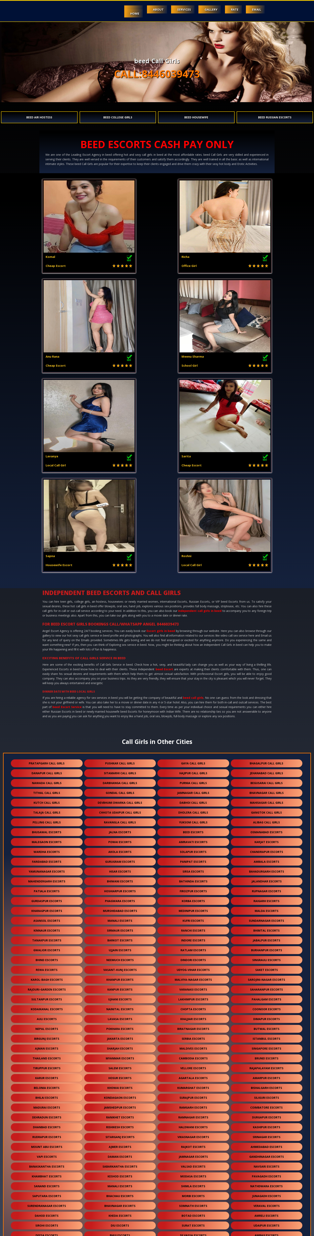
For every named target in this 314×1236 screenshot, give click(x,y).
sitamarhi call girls (120, 574)
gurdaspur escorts (46, 701)
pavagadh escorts (266, 977)
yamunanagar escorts (47, 672)
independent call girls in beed (200, 411)
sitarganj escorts (120, 937)
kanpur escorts (119, 790)
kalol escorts (193, 1134)
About (143, 9)
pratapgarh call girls (47, 564)
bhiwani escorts (120, 682)
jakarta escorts (120, 839)
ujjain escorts (120, 751)
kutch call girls (47, 603)
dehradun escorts (46, 918)
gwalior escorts (46, 751)
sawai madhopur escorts (120, 1183)
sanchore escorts (193, 1164)
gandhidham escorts (46, 1124)
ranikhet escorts (120, 918)
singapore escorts (266, 849)
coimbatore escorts (266, 908)
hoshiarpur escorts (120, 692)
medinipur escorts (193, 711)
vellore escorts (193, 869)
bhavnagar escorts (119, 1006)
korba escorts (193, 701)
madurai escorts (46, 908)
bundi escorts (47, 1105)
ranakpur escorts (46, 1173)
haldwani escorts (193, 928)
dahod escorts (46, 1016)
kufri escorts (193, 721)
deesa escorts (47, 1036)
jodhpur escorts (120, 1046)
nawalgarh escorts (193, 1105)
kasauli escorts (46, 1085)
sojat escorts (266, 1173)
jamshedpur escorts (120, 908)
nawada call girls (47, 583)
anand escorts (266, 1105)
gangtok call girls (266, 613)
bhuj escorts (120, 1036)
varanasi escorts (193, 790)
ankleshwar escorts (120, 1114)
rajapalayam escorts (266, 869)
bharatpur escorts (120, 1173)
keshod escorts (120, 977)
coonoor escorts (266, 810)
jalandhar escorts (266, 682)
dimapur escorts (266, 819)
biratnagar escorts (193, 829)
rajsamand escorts (193, 1095)
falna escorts (46, 1144)
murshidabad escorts (120, 711)
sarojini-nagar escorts (266, 780)
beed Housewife (196, 117)
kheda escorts (120, 1016)
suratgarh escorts (120, 1164)
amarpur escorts (266, 878)
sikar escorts (46, 1164)
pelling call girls (47, 623)
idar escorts (267, 1203)
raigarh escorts (266, 701)
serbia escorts (193, 839)
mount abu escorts (46, 947)
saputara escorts (46, 996)
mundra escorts (266, 1114)
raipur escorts (46, 1183)
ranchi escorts (193, 731)
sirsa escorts (193, 672)
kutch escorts (193, 1114)
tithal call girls (46, 593)
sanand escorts (47, 987)
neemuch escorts (120, 760)
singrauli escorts (266, 760)
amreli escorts (266, 1016)
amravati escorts (193, 642)
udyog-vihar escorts (193, 770)
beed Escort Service (66, 507)
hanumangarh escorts (120, 1105)
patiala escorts (47, 692)
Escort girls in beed (161, 431)
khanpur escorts (119, 780)
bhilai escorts (46, 898)
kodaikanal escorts (47, 810)
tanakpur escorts (46, 741)
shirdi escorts (193, 1144)
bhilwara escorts (266, 1095)
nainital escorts (119, 810)
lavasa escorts (120, 819)
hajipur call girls (193, 574)
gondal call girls (120, 593)
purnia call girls (193, 583)
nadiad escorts (46, 1114)
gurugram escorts (120, 662)
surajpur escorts (193, 898)
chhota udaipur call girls (120, 613)
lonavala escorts (266, 1193)
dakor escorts (193, 1065)
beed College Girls (117, 117)
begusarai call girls (266, 583)
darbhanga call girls (120, 583)
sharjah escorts (120, 849)
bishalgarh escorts (266, 888)
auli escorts (47, 819)
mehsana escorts (266, 1055)
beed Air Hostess (39, 117)
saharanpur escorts (266, 790)
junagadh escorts (266, 996)
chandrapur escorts (266, 652)
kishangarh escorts (266, 1154)
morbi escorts (193, 996)
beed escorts (193, 633)
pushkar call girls (120, 564)
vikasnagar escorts (193, 937)
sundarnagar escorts (266, 721)
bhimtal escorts (266, 731)
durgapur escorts (266, 918)
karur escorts (46, 878)
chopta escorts (193, 810)
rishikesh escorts (120, 928)
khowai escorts (119, 888)
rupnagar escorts (266, 692)
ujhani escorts (120, 800)
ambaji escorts (266, 1036)
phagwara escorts (120, 701)
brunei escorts (266, 859)
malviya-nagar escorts (193, 780)
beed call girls (193, 498)
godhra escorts (47, 1055)
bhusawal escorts (46, 633)
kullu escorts (266, 1134)
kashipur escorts (266, 928)
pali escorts (120, 1065)
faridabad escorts (46, 662)
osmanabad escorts (266, 633)
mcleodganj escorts (120, 1075)
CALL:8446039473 (157, 74)
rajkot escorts (193, 947)
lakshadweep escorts (193, 1203)
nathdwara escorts (266, 987)
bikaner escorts (193, 1154)
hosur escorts (119, 878)
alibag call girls (266, 623)
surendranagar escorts (46, 1006)
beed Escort (164, 470)
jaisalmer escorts (266, 1085)
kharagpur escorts (46, 711)
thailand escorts (47, 859)
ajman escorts (46, 849)
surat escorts (193, 1026)
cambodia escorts (193, 859)
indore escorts (193, 741)
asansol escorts (46, 721)
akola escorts (119, 652)
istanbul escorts (266, 839)
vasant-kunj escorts (120, 770)
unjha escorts (266, 1183)
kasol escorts (193, 1075)
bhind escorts (47, 760)
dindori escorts (193, 760)
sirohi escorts (46, 1026)
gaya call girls (193, 564)
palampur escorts (119, 1134)
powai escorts (119, 642)
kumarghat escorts (193, 888)
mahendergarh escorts (46, 682)
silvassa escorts (193, 1036)
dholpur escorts (266, 1144)
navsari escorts (266, 967)
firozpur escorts (193, 692)
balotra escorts (46, 1095)
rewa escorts (46, 770)
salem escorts (120, 869)
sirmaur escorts (120, 731)
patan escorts (266, 1046)
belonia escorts (47, 888)
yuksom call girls (193, 623)
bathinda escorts (193, 682)
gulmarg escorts (120, 1213)
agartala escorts (193, 878)
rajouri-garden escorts (47, 790)
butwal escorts (266, 829)
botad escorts (193, 1016)
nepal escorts (46, 829)
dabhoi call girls (193, 603)
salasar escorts (193, 1183)
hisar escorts (120, 672)
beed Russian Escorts (274, 117)
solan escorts (46, 1075)
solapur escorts (193, 652)
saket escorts (266, 770)
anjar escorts (120, 1124)
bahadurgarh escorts (266, 672)
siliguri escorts (266, 898)
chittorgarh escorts (120, 1154)
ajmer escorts (120, 947)
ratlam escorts (193, 751)
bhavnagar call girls (266, 593)
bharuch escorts (193, 1085)
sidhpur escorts (47, 1193)
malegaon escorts (47, 642)
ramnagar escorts (193, 918)
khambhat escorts (47, 977)
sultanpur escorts (46, 800)
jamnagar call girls (193, 593)
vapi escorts (47, 957)
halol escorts (120, 1055)
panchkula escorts (266, 1124)
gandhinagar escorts (266, 957)
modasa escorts (193, 977)
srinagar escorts (266, 937)
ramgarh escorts (193, 908)
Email (255, 9)
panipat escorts (193, 662)
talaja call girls (46, 613)
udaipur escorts (266, 1026)
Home (115, 13)
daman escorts (120, 957)
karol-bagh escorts (47, 780)
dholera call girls (193, 613)
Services (172, 9)
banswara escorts (120, 1095)
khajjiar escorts (193, 819)
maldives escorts (193, 849)
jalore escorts (120, 1085)
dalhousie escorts (46, 1134)
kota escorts (193, 1046)
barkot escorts (119, 741)
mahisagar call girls (266, 603)
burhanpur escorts (266, 751)
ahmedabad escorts (266, 947)
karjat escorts (266, 642)
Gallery (202, 9)
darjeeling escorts (120, 1193)
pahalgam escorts (266, 800)
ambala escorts (266, 662)
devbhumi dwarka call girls (120, 603)
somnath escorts (193, 1006)
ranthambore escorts (193, 1213)
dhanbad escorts (47, 928)
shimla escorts (193, 987)
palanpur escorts (46, 1065)
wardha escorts (47, 652)
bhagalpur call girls (266, 564)
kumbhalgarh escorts (46, 1154)
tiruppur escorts (47, 869)
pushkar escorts (46, 1203)
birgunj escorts (46, 839)
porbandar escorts (193, 1055)
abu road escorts (47, 1046)
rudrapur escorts (46, 937)
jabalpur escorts (266, 741)
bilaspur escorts (193, 1173)
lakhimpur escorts (193, 800)
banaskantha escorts (46, 967)
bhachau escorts (119, 996)
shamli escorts (266, 1075)
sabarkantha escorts (120, 967)
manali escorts (120, 721)
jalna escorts (120, 633)
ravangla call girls (120, 623)
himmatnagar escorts (193, 1124)
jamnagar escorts (193, 957)
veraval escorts (266, 1006)
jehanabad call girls (266, 574)
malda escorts (266, 711)
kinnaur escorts (47, 731)
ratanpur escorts (266, 1164)
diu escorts (120, 1026)
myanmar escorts (120, 859)
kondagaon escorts (120, 898)
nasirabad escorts (120, 1203)
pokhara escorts (119, 829)
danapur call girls (47, 574)
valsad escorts (193, 967)
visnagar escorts (266, 1065)
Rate (229, 9)
